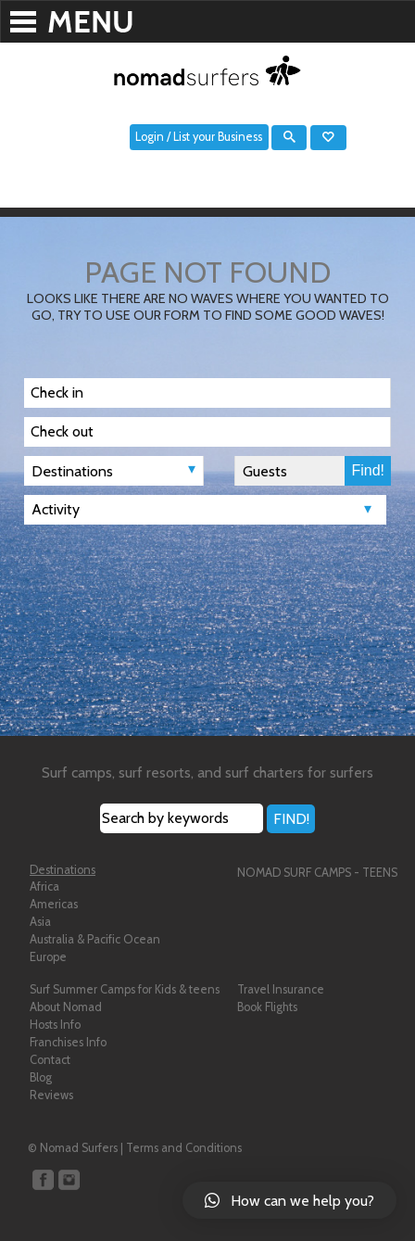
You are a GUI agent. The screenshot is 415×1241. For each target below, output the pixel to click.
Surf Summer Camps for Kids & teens (125, 989)
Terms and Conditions (184, 1148)
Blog (41, 1077)
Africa (44, 886)
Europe (48, 957)
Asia (40, 922)
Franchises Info (68, 1042)
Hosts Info (55, 1025)
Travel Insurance (280, 989)
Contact (50, 1060)
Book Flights (267, 1007)
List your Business (217, 137)
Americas (54, 904)
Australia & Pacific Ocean (95, 939)
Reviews (51, 1095)
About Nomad (66, 1007)
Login (149, 137)
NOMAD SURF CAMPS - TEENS (317, 873)
